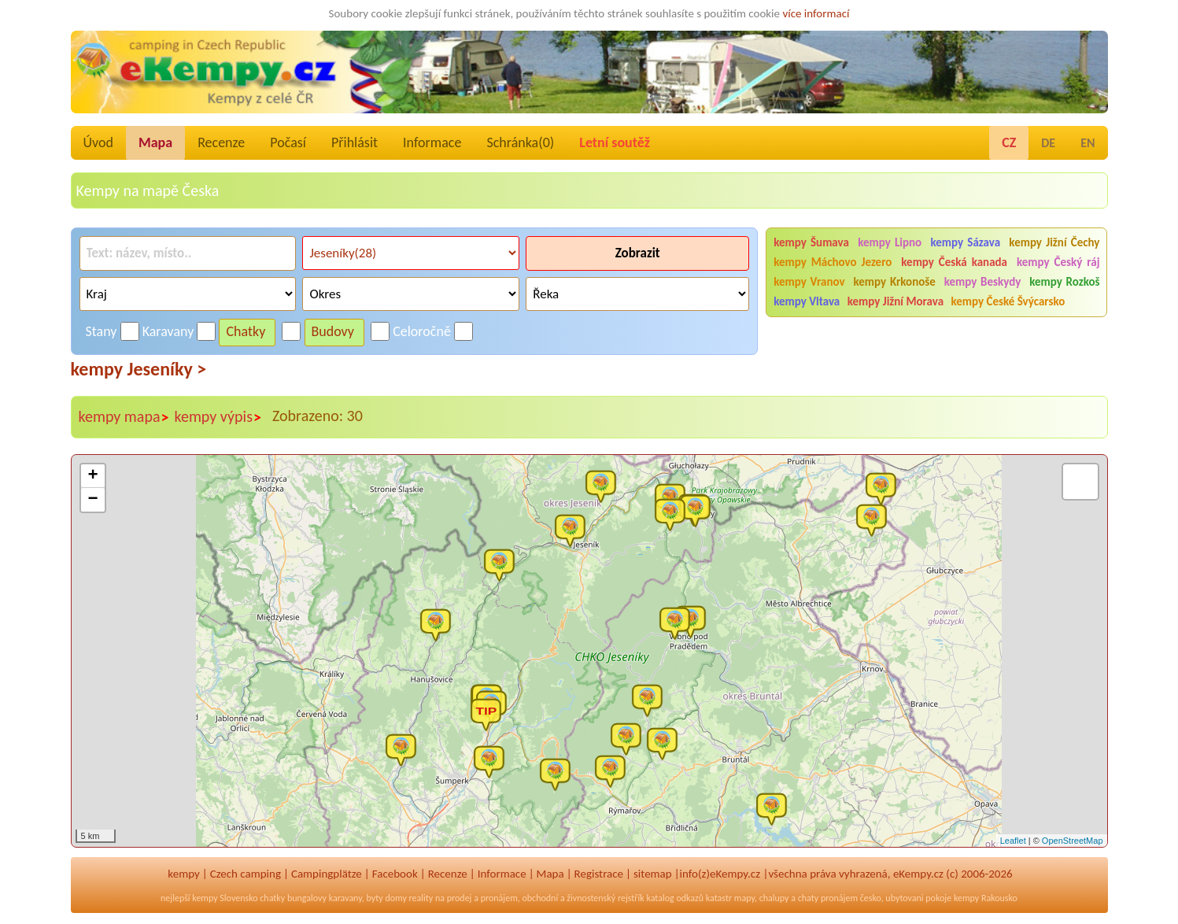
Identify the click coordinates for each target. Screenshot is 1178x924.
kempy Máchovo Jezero (833, 262)
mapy (744, 898)
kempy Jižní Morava (895, 301)
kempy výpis (217, 417)
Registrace (598, 874)
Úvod (98, 142)
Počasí (288, 142)
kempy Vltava (807, 301)
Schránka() (520, 142)
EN (1087, 142)
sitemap (652, 874)
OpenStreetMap (1072, 840)
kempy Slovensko (224, 898)
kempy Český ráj (1058, 262)
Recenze (221, 142)
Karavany (168, 331)
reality (421, 898)
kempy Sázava (965, 242)
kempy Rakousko (985, 898)
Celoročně (422, 331)
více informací (815, 13)
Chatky (245, 331)
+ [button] (92, 476)
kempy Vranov (809, 282)
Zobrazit (637, 253)
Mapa (155, 142)
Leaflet (1013, 840)
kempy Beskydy (982, 282)
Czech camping (245, 874)
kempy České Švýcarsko (1008, 301)
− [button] (92, 500)
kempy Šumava (811, 242)
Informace (432, 142)
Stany (101, 331)
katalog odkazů (674, 898)
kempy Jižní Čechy (1054, 242)
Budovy (333, 331)
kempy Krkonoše (894, 282)
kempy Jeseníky (139, 368)
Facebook (395, 874)
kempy (183, 874)
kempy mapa (124, 417)
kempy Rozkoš (1064, 282)
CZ (1009, 142)
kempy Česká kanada (954, 262)
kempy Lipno (889, 242)
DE (1048, 142)
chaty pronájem (828, 898)
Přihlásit (354, 142)
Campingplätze (326, 874)
